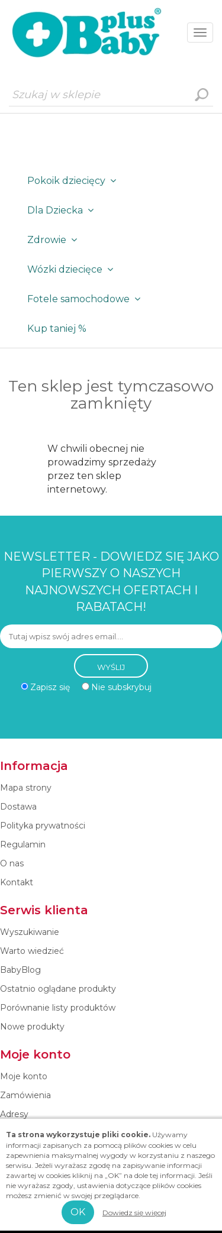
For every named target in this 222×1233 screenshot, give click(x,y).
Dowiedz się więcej (134, 1212)
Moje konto (23, 1076)
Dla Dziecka (62, 210)
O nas (12, 863)
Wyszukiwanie (201, 94)
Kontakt (16, 882)
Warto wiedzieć (32, 951)
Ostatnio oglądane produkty (58, 988)
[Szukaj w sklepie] (111, 94)
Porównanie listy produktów (57, 1007)
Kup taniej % (56, 328)
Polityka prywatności (42, 825)
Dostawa (18, 806)
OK (77, 1212)
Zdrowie (54, 239)
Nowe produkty (32, 1026)
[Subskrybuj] (111, 636)
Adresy (14, 1114)
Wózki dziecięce (72, 269)
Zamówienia (25, 1095)
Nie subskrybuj (121, 687)
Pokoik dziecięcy (74, 180)
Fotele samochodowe (86, 299)
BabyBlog (20, 970)
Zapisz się (50, 687)
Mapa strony (26, 787)
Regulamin (23, 844)
